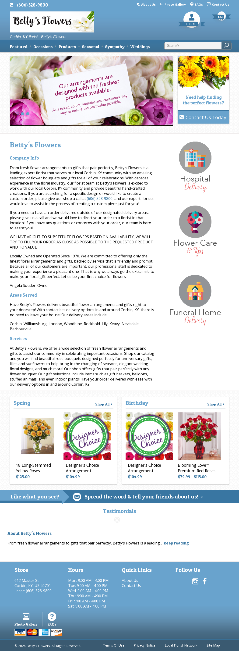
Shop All (104, 404)
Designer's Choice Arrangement (82, 467)
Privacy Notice (144, 645)
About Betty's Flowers (29, 533)
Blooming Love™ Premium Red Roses (196, 467)
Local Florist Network (181, 645)
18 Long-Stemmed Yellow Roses (33, 467)
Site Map (213, 645)
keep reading (176, 543)
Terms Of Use (113, 645)
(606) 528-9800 (32, 5)
